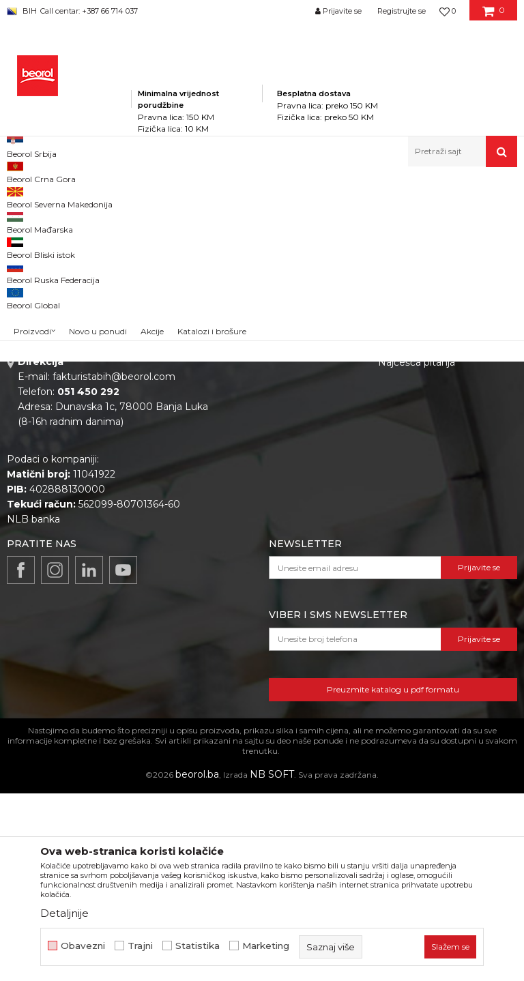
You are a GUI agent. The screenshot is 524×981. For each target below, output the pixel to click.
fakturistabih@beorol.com (114, 564)
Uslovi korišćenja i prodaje (438, 458)
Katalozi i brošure (265, 477)
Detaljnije (64, 913)
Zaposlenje (251, 439)
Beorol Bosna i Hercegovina (60, 196)
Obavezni (83, 946)
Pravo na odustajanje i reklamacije (430, 523)
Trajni (140, 946)
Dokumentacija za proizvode (293, 497)
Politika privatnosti (421, 420)
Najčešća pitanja (416, 550)
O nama (244, 420)
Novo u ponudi (98, 154)
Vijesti (239, 458)
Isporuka (398, 497)
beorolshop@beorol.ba (108, 481)
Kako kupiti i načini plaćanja (442, 477)
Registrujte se (401, 11)
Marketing (265, 946)
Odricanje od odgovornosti (441, 439)
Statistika (197, 946)
